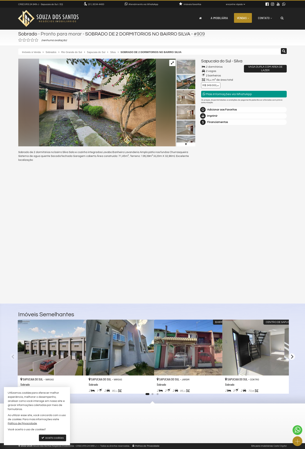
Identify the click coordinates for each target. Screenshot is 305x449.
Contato (265, 18)
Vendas (243, 18)
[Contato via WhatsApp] (297, 430)
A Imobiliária (219, 18)
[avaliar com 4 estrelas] (32, 40)
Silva (238, 61)
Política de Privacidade (147, 446)
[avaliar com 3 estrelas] (28, 40)
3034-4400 (96, 4)
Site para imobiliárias (262, 446)
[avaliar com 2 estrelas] (24, 40)
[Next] (291, 356)
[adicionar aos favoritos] (78, 387)
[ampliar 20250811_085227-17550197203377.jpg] (87, 102)
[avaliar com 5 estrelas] (36, 40)
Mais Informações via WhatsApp (227, 94)
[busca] (282, 18)
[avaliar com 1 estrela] (20, 40)
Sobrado (27, 33)
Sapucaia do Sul (216, 61)
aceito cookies (52, 437)
